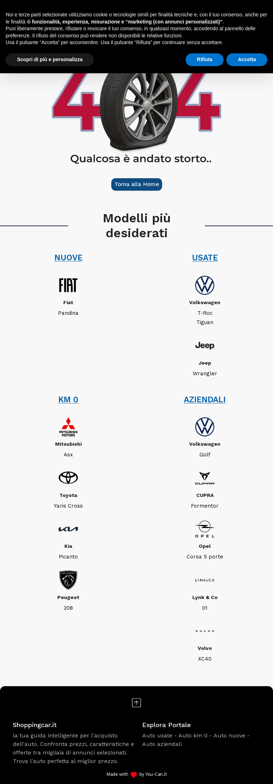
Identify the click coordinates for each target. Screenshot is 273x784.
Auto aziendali (162, 744)
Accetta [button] (247, 59)
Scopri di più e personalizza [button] (49, 59)
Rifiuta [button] (205, 59)
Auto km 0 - (195, 735)
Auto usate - (159, 735)
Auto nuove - (232, 735)
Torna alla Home (136, 184)
